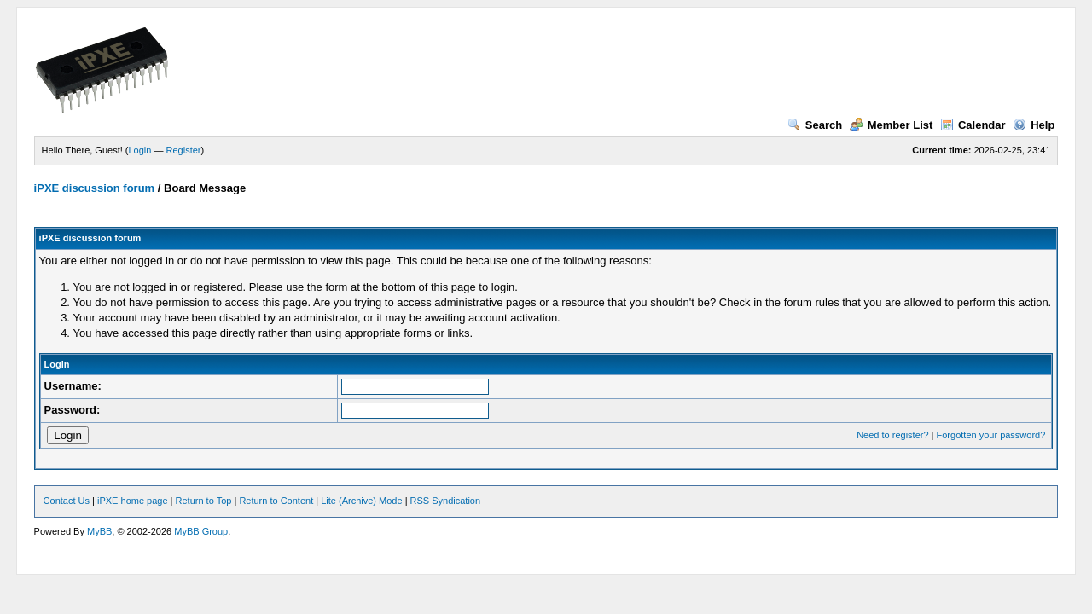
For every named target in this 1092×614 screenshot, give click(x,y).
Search (814, 125)
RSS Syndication (445, 500)
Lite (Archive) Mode (361, 500)
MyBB (99, 531)
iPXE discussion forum (94, 188)
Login (140, 150)
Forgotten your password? (991, 435)
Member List (891, 125)
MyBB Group (201, 531)
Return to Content (276, 500)
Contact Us (67, 500)
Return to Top (204, 500)
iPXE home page (132, 500)
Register (183, 150)
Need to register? (892, 435)
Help (1033, 125)
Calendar (973, 125)
